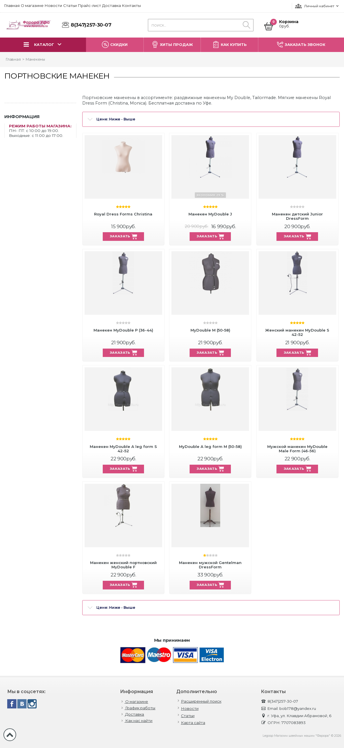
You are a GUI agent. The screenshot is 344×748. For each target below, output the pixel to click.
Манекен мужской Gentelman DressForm (210, 565)
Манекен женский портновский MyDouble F (123, 565)
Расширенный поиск (201, 701)
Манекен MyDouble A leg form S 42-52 (123, 448)
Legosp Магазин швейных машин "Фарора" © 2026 (302, 736)
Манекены (35, 59)
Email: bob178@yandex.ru (288, 708)
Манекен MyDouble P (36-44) (123, 330)
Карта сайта (193, 723)
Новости (190, 708)
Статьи (188, 716)
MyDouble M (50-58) (210, 330)
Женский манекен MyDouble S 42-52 (297, 332)
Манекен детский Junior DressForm (297, 216)
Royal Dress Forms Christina (123, 214)
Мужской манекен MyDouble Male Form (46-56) (297, 448)
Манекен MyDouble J (210, 214)
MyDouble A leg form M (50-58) (210, 446)
